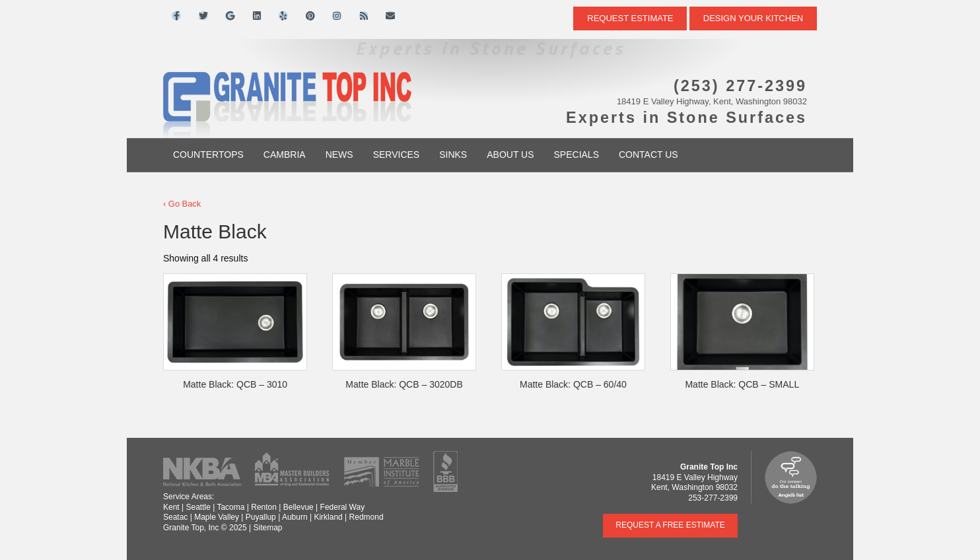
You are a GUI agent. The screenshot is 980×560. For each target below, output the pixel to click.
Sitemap (267, 527)
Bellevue (298, 507)
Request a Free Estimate (670, 525)
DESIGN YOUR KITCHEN (753, 18)
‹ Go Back (182, 204)
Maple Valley (216, 517)
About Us (510, 154)
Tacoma (230, 507)
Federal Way (342, 507)
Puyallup (261, 517)
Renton (264, 507)
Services (396, 154)
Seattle (198, 507)
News (339, 154)
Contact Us (648, 154)
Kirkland (328, 517)
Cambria (284, 154)
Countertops (208, 154)
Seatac (175, 517)
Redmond (366, 517)
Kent (171, 507)
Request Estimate (630, 18)
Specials (576, 154)
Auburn (295, 517)
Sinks (453, 154)
